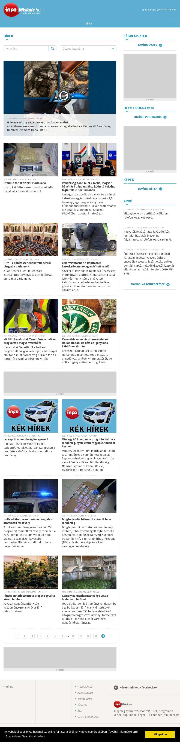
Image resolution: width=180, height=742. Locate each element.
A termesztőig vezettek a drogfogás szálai (37, 122)
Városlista (43, 10)
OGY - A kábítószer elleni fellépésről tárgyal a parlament (27, 265)
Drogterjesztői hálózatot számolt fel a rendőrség (86, 521)
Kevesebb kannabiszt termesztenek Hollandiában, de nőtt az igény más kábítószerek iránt (85, 343)
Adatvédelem (85, 693)
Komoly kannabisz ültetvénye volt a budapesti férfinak (85, 598)
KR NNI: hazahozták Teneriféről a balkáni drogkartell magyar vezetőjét (30, 341)
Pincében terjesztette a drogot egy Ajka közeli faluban (29, 598)
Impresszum (84, 699)
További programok (148, 117)
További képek (147, 189)
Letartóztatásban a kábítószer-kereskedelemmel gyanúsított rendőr (86, 265)
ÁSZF (80, 711)
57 (81, 636)
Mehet (52, 48)
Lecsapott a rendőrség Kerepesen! (26, 439)
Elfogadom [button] (160, 734)
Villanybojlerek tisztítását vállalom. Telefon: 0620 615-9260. (146, 215)
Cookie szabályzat (88, 717)
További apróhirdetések (148, 284)
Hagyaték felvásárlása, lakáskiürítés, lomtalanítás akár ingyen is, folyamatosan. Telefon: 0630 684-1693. (148, 236)
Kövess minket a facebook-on (139, 687)
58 (88, 636)
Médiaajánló (85, 687)
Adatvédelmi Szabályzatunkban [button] (25, 736)
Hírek (88, 24)
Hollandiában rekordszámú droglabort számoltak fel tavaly (28, 521)
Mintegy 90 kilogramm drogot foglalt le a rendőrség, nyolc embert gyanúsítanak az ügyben (88, 443)
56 (73, 636)
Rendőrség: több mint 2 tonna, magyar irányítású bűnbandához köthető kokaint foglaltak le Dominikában (88, 186)
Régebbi (103, 636)
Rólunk (82, 705)
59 (96, 636)
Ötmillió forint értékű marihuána (25, 183)
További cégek (147, 45)
